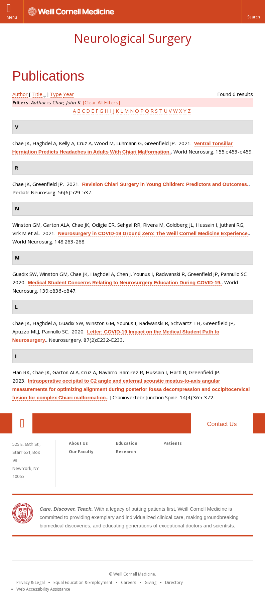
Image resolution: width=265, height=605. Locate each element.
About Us (78, 443)
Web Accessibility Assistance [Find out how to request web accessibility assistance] (43, 589)
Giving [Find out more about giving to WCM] (150, 582)
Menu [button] (12, 17)
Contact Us (222, 424)
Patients (172, 443)
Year (68, 94)
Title (37, 94)
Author (20, 94)
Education (126, 443)
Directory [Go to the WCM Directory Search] (174, 582)
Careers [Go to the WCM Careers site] (128, 582)
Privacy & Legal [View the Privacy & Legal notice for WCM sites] (30, 582)
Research (126, 452)
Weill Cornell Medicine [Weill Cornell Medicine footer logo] (132, 550)
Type (56, 94)
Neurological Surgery (132, 38)
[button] (253, 11)
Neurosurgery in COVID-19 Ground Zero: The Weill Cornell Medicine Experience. (153, 233)
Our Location (22, 423)
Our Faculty (81, 452)
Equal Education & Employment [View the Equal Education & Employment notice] (82, 582)
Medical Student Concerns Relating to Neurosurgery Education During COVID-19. (125, 282)
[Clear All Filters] (101, 102)
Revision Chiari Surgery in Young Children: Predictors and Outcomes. (165, 184)
